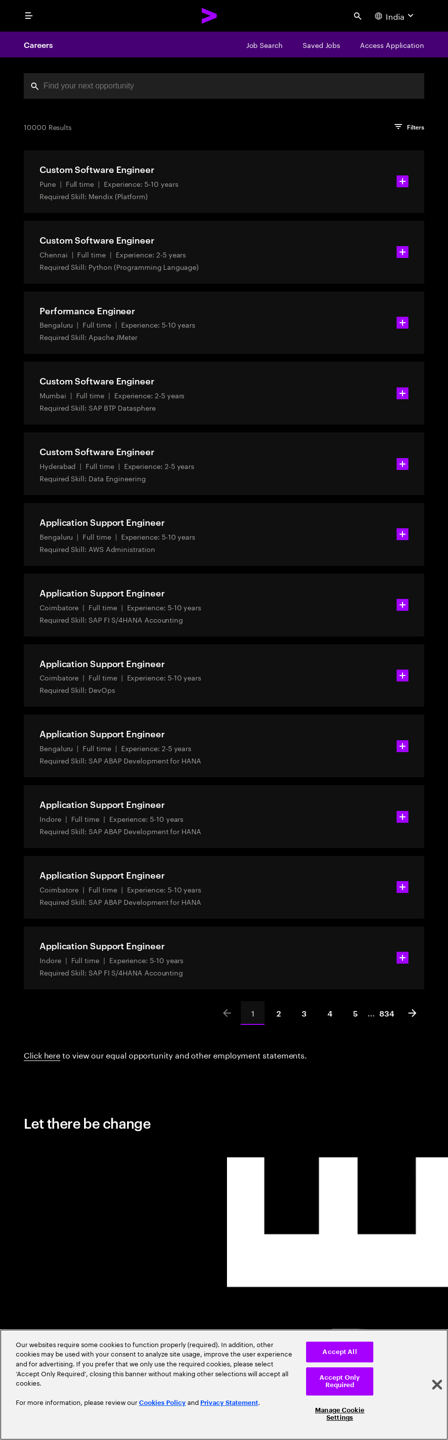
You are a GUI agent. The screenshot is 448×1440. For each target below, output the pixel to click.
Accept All (339, 1352)
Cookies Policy (162, 1402)
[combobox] (224, 86)
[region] (224, 1384)
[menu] (29, 16)
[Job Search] (264, 44)
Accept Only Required (339, 1381)
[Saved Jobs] (321, 44)
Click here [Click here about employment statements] (42, 1054)
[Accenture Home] (210, 16)
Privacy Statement (229, 1402)
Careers (38, 44)
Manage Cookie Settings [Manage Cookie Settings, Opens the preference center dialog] (339, 1414)
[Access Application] (392, 44)
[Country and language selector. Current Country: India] (395, 16)
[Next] (412, 1013)
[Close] (437, 1385)
